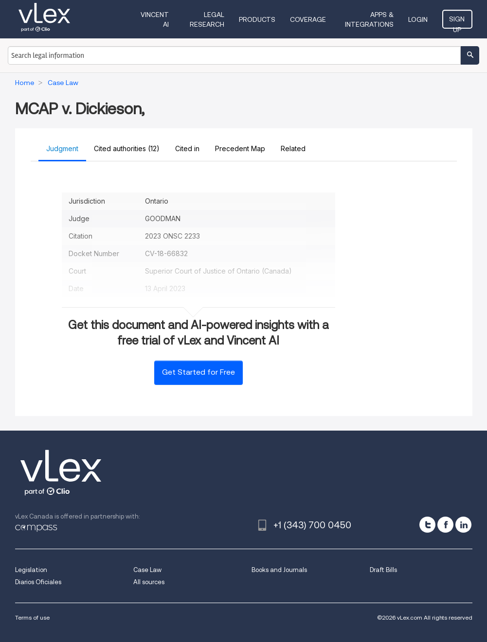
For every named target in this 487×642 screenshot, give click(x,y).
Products (257, 19)
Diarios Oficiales (38, 582)
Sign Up (458, 22)
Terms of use (32, 617)
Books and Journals (279, 569)
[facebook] (445, 525)
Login (419, 19)
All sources (148, 582)
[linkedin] (463, 525)
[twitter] (427, 525)
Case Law (147, 569)
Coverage (308, 19)
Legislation (31, 569)
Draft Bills (383, 569)
